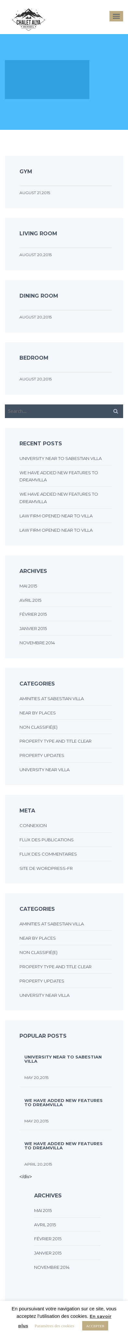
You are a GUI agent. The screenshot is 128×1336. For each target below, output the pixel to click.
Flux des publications (46, 839)
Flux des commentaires (48, 854)
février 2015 (33, 614)
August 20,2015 (35, 254)
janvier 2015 (33, 628)
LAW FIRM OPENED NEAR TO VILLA (56, 515)
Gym (25, 171)
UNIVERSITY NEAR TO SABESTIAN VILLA (60, 458)
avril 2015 (30, 600)
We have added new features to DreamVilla (63, 1102)
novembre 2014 (37, 642)
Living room (38, 233)
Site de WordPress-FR (46, 868)
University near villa (44, 769)
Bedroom (33, 358)
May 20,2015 (36, 1077)
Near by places (37, 712)
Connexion (33, 825)
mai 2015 (28, 585)
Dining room (38, 296)
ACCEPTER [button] (95, 1326)
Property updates (41, 755)
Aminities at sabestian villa (51, 698)
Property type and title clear (55, 741)
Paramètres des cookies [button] (54, 1325)
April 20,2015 (38, 1164)
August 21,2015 (34, 192)
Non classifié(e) (38, 727)
